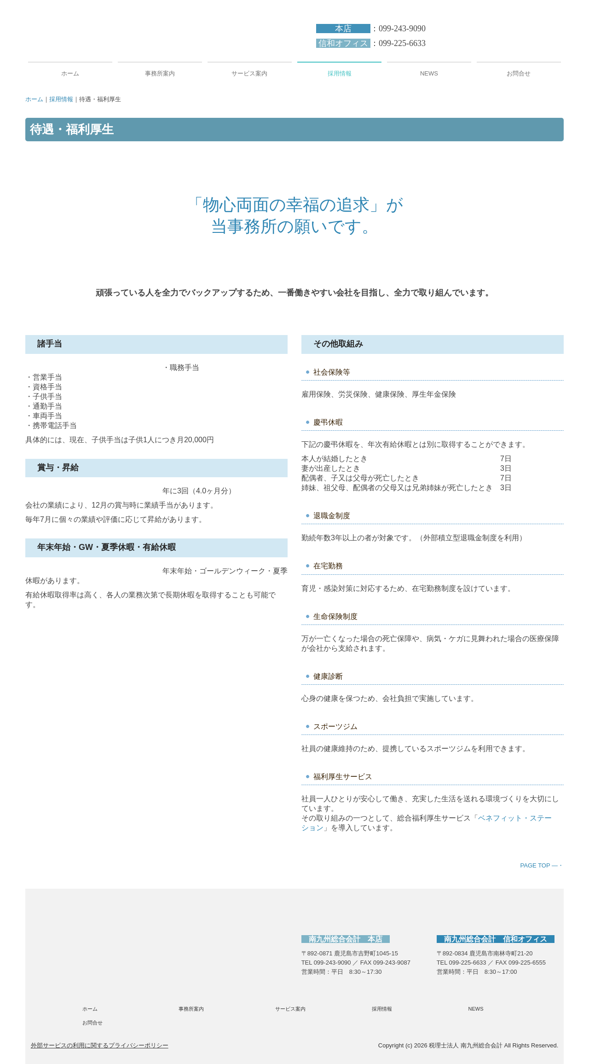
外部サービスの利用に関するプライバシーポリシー (99, 1045)
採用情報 (340, 73)
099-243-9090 (402, 28)
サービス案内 (249, 73)
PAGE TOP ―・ (542, 865)
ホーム (70, 73)
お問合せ (519, 73)
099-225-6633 (402, 43)
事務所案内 (160, 73)
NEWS (429, 73)
